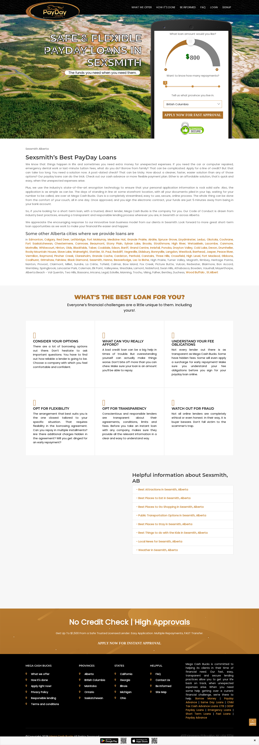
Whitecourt (46, 248)
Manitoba (90, 686)
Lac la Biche (141, 260)
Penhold (134, 256)
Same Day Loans (212, 702)
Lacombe (211, 243)
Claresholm (82, 256)
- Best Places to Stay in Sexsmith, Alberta (164, 524)
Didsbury (144, 252)
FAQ (202, 7)
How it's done (39, 680)
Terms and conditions (45, 704)
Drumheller (226, 248)
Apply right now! (41, 686)
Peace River (225, 252)
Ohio (123, 698)
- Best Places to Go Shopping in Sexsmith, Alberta (170, 507)
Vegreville (130, 252)
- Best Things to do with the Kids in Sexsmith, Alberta (172, 533)
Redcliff (118, 252)
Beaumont (97, 243)
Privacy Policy (39, 692)
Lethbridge (78, 239)
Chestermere (64, 243)
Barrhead (199, 252)
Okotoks (212, 239)
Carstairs (148, 256)
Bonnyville (157, 252)
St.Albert (212, 272)
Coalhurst (32, 260)
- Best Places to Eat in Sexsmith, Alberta (163, 498)
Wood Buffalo (195, 272)
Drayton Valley (183, 248)
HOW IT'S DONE (165, 7)
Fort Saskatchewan (39, 243)
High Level (193, 256)
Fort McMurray (96, 239)
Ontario (89, 692)
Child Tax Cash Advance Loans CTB (210, 704)
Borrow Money (205, 698)
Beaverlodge (122, 260)
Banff (124, 248)
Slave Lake (64, 252)
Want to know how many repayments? (193, 75)
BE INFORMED (188, 7)
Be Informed (163, 686)
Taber (92, 248)
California (126, 674)
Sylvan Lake (132, 243)
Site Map (161, 692)
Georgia (125, 680)
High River (178, 243)
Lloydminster (187, 239)
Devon (212, 248)
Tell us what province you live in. (192, 95)
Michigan (126, 692)
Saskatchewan (93, 698)
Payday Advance (196, 717)
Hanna (107, 260)
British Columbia (94, 680)
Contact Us (163, 680)
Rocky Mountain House (41, 252)
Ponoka (166, 248)
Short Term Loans (198, 714)
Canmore (226, 243)
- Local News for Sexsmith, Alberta (159, 541)
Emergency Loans (219, 710)
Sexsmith (96, 260)
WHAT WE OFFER (141, 7)
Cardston (120, 256)
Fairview (60, 260)
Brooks (147, 243)
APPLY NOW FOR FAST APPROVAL (192, 115)
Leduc (201, 239)
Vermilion (32, 256)
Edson (116, 248)
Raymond (46, 256)
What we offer (40, 674)
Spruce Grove (167, 239)
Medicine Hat (117, 239)
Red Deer (63, 239)
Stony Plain (114, 243)
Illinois (123, 686)
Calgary (49, 239)
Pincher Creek (63, 256)
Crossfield (178, 256)
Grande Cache (102, 256)
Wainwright (80, 252)
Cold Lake (200, 248)
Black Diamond (78, 260)
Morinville (32, 248)
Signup (226, 7)
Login (214, 7)
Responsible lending (43, 698)
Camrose (81, 243)
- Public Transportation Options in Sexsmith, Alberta (171, 515)
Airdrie (152, 239)
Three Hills (162, 256)
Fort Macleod (211, 256)
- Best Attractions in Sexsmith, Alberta (162, 489)
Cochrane (226, 239)
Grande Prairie (137, 239)
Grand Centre (139, 248)
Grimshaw (47, 260)
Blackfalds (80, 248)
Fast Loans (223, 714)
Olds (69, 248)
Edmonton (36, 239)
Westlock (185, 252)
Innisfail (155, 248)
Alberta (89, 674)
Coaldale (104, 248)
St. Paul (106, 252)
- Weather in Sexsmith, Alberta (157, 550)
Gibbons (227, 256)
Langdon (171, 252)
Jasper (211, 252)
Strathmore (162, 243)
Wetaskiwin (195, 243)
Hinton (60, 248)
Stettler (94, 252)
